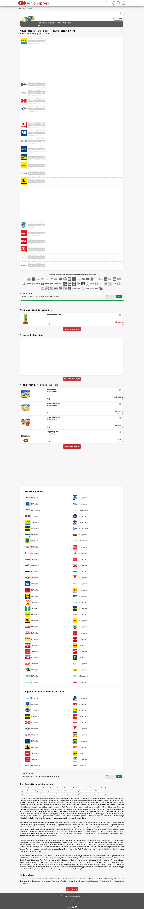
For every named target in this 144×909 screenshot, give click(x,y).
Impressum (67, 900)
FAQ (69, 903)
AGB (72, 900)
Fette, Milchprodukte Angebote (55, 794)
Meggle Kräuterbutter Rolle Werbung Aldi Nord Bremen (90, 791)
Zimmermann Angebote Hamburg (72, 787)
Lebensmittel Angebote (102, 794)
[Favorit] (120, 13)
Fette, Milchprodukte (79, 840)
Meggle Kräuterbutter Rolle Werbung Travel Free (32, 791)
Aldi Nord (30, 8)
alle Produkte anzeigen (71, 329)
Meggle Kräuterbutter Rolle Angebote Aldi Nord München (60, 791)
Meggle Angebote (69, 794)
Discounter (24, 8)
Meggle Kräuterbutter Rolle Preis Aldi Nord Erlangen (32, 794)
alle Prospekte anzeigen (72, 379)
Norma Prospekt (47, 787)
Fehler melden (72, 889)
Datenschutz (76, 900)
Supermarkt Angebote (25, 787)
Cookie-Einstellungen (75, 903)
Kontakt (65, 903)
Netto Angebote (37, 787)
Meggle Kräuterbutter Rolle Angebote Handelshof (95, 787)
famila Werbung (58, 787)
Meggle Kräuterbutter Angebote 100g (86, 794)
